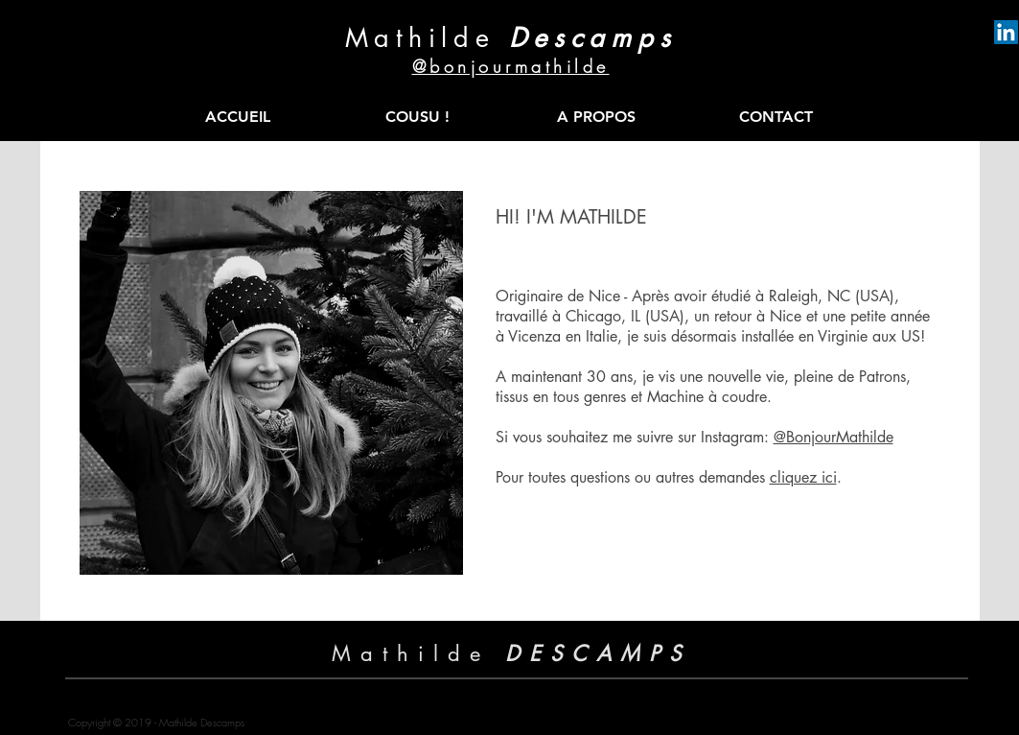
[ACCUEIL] (238, 117)
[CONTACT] (776, 117)
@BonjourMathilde (833, 437)
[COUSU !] (417, 117)
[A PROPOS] (596, 117)
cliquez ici (803, 477)
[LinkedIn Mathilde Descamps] (1006, 32)
